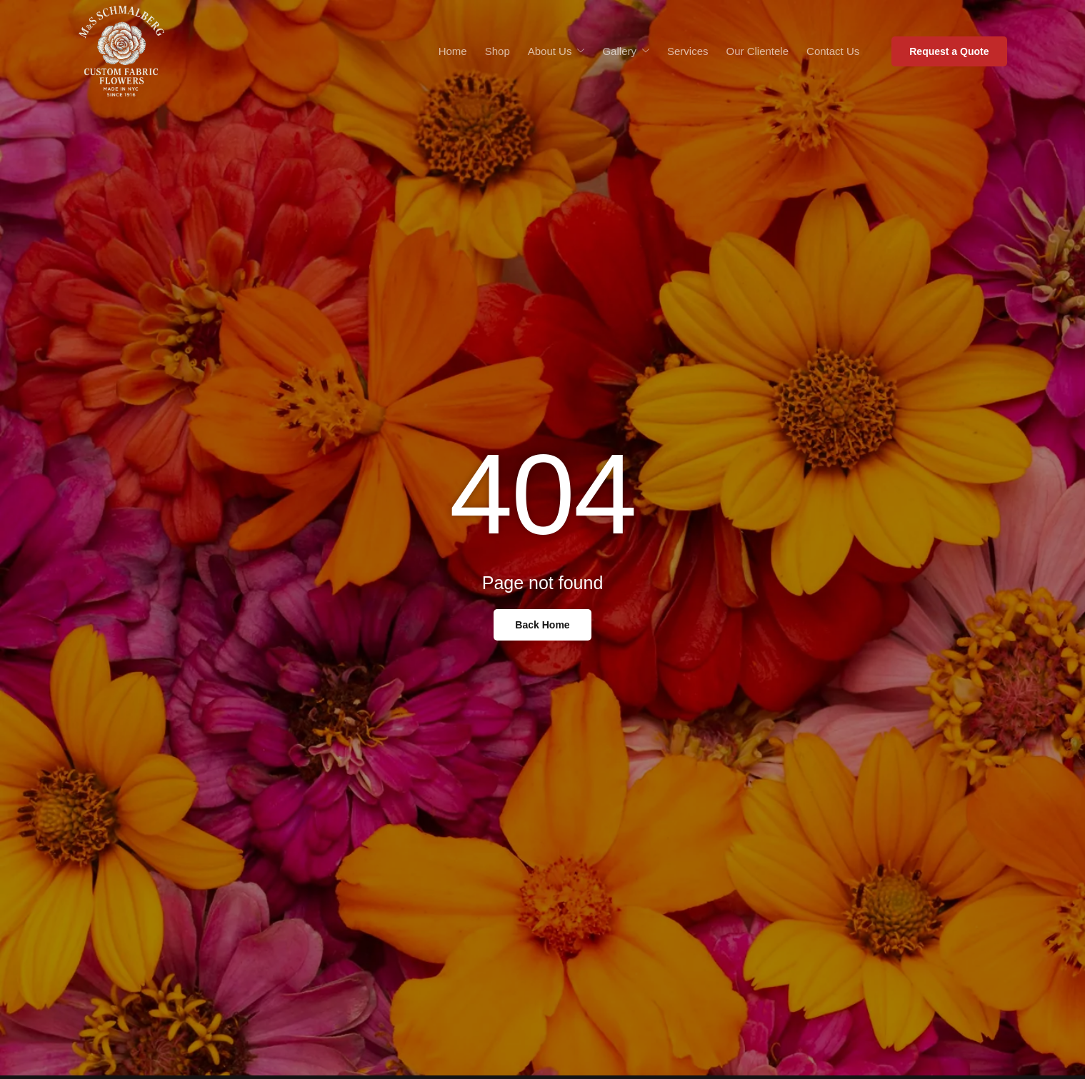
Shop (497, 51)
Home (453, 51)
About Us (556, 51)
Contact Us (832, 51)
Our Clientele (757, 51)
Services (688, 51)
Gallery (625, 51)
